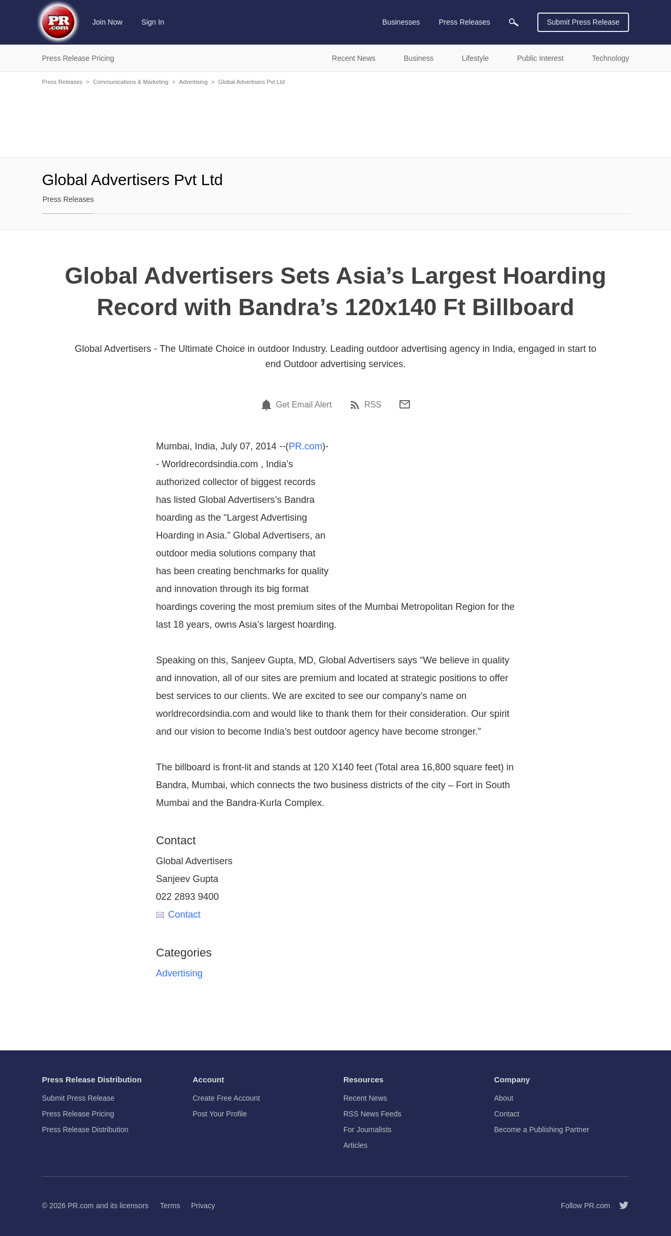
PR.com (305, 446)
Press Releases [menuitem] (464, 22)
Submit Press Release (583, 22)
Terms (170, 1205)
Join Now (107, 22)
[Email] (404, 404)
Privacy (203, 1205)
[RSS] (356, 405)
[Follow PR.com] (619, 1205)
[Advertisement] (335, 120)
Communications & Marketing (130, 82)
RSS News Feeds (372, 1114)
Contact (178, 914)
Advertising (193, 82)
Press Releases (62, 82)
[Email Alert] (268, 405)
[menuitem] (513, 22)
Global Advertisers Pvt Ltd (251, 82)
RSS (373, 405)
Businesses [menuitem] (401, 22)
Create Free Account (226, 1098)
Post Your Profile (220, 1114)
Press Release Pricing (78, 1114)
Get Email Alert (304, 405)
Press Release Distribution (85, 1129)
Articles (355, 1145)
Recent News (365, 1098)
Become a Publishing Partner (541, 1129)
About (504, 1098)
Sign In (153, 22)
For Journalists (367, 1129)
